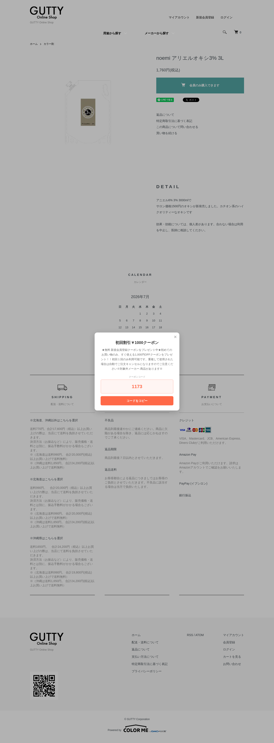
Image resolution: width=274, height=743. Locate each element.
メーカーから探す (157, 33)
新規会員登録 (205, 17)
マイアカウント (179, 17)
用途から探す (112, 33)
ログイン (226, 17)
